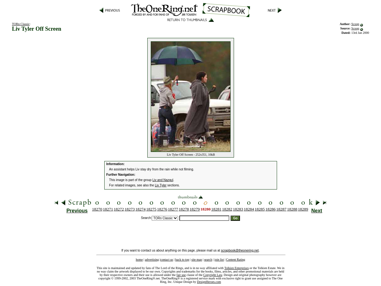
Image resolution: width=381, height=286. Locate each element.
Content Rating (235, 259)
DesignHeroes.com (209, 281)
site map (196, 259)
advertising (152, 259)
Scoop (355, 24)
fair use (181, 275)
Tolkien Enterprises (236, 268)
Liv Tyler (160, 185)
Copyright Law (212, 275)
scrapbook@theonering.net (240, 250)
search (208, 259)
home (139, 259)
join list (219, 259)
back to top (182, 259)
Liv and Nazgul (162, 180)
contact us (167, 259)
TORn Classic (21, 24)
